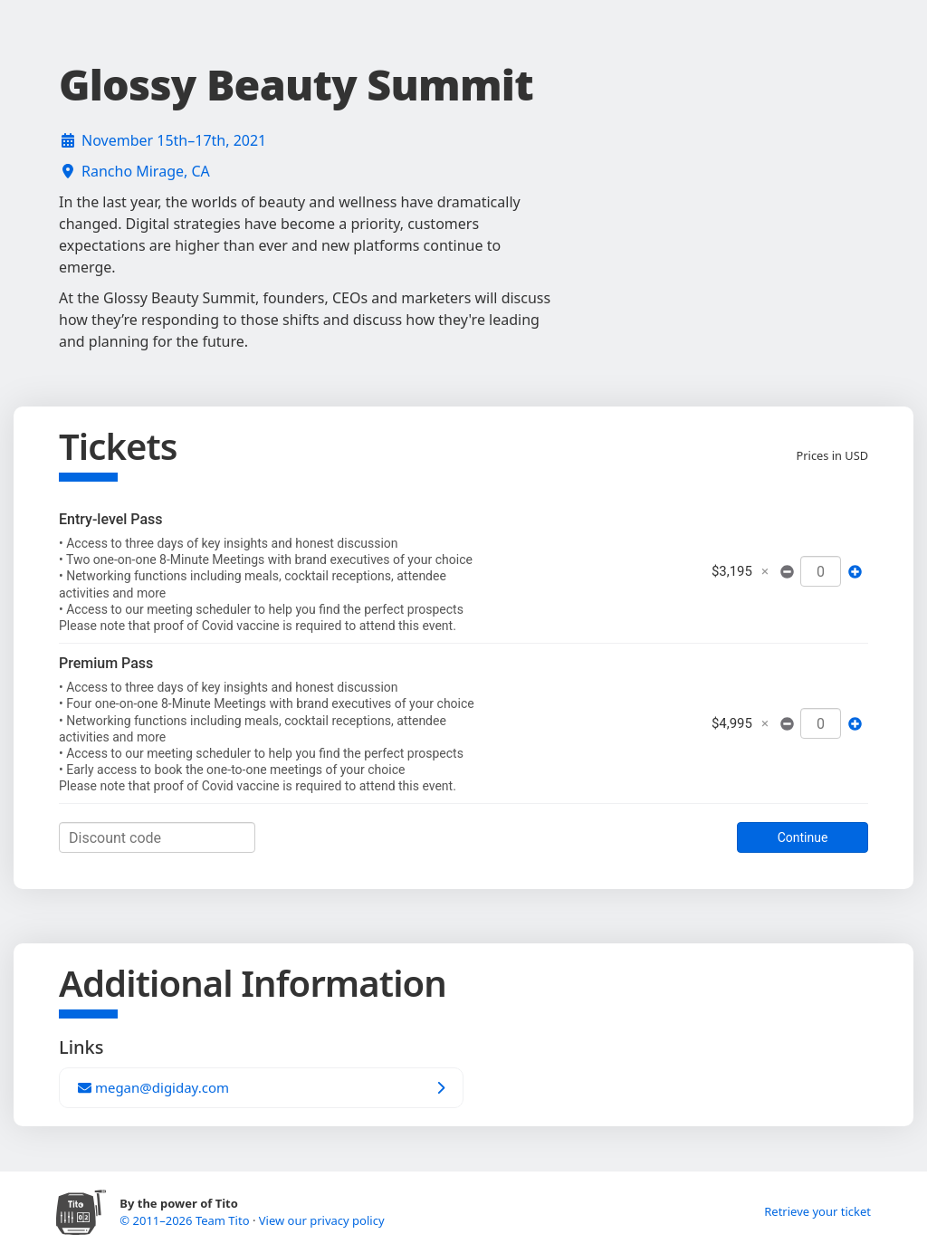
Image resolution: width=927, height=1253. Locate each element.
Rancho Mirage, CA (145, 171)
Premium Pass (106, 663)
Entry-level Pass (111, 519)
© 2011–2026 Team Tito (186, 1220)
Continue (803, 837)
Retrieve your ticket (817, 1211)
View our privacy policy (322, 1220)
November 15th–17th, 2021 (173, 140)
